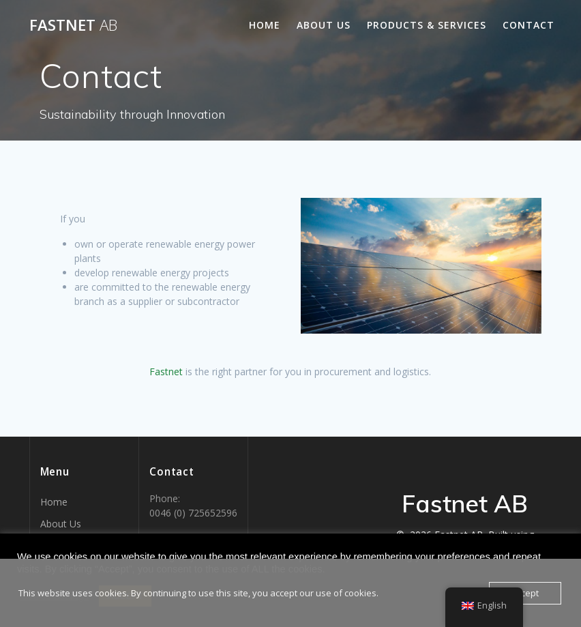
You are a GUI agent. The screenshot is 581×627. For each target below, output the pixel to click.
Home (264, 24)
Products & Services (426, 24)
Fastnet (73, 25)
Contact (528, 24)
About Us (324, 24)
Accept (525, 593)
